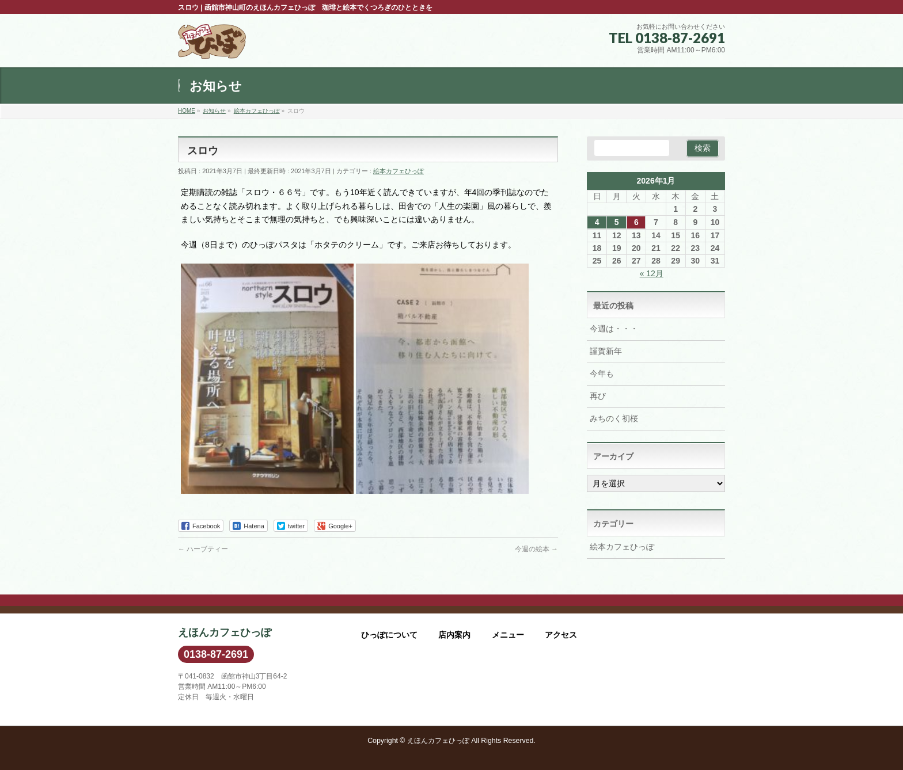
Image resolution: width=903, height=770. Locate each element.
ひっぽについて (389, 634)
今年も (602, 373)
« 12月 (651, 273)
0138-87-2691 (216, 654)
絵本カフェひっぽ (398, 170)
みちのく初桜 (614, 418)
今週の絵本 (536, 549)
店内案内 (454, 634)
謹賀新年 (606, 351)
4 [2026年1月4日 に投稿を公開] (597, 222)
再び (598, 396)
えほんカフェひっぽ (438, 741)
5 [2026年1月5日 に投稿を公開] (616, 222)
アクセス (561, 634)
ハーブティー (203, 549)
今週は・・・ (614, 328)
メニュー (508, 634)
